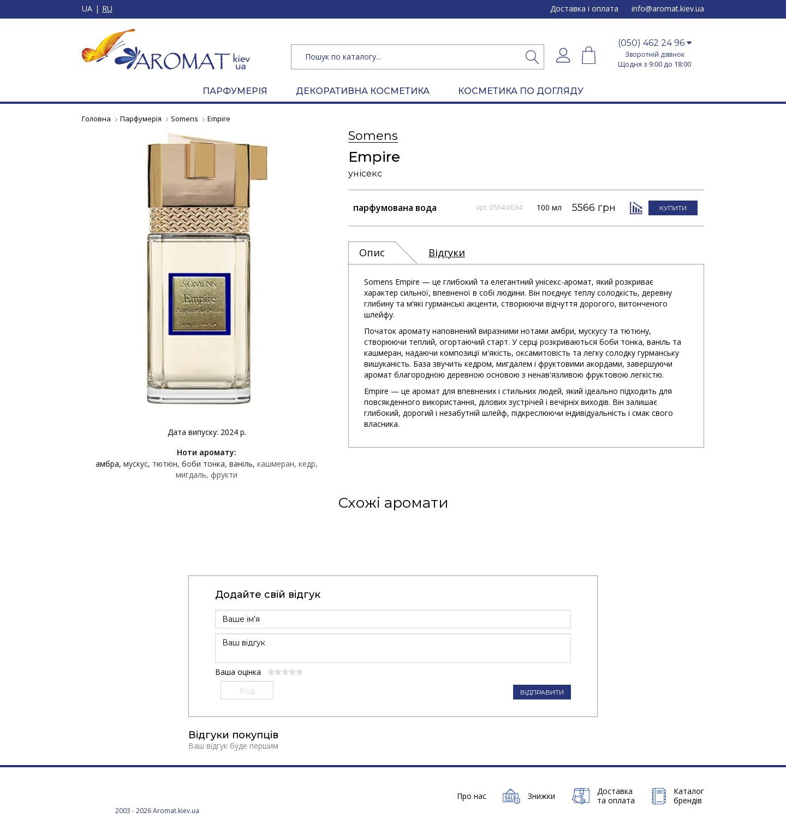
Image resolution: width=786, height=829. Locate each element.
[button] (654, 43)
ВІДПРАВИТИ (542, 692)
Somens (373, 136)
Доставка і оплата (584, 8)
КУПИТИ (673, 207)
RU (107, 9)
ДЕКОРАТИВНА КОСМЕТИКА (363, 91)
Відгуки (446, 252)
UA (87, 9)
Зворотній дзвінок (654, 54)
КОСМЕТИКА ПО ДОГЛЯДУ (520, 91)
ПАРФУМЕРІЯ (235, 91)
